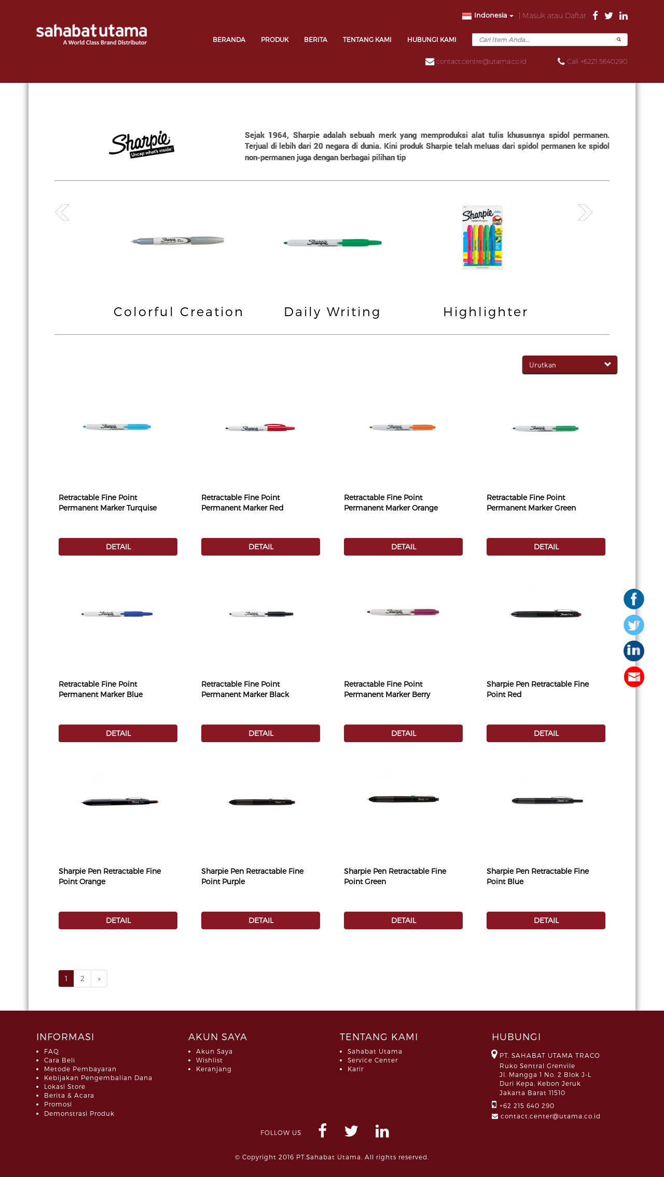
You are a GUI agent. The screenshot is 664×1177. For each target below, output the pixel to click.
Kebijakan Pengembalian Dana (98, 1077)
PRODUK (274, 39)
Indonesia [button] (488, 16)
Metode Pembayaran (80, 1068)
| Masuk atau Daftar (553, 15)
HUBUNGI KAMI (432, 39)
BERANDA (229, 39)
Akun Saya (214, 1051)
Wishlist (209, 1059)
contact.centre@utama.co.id (481, 61)
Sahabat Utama (375, 1051)
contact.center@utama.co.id (551, 1115)
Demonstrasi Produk (79, 1113)
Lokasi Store (65, 1086)
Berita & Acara (69, 1095)
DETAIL (118, 546)
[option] (179, 257)
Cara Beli (59, 1059)
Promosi (58, 1104)
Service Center (373, 1059)
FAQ (51, 1051)
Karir (356, 1068)
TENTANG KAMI (367, 39)
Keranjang (214, 1068)
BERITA (315, 39)
